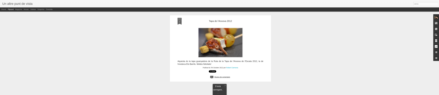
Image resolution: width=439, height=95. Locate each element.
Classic (3, 9)
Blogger (230, 93)
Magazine (18, 9)
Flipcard (11, 9)
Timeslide (49, 9)
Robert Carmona (232, 59)
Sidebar (33, 9)
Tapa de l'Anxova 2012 (220, 12)
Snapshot (41, 9)
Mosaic (26, 9)
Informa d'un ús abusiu (239, 93)
